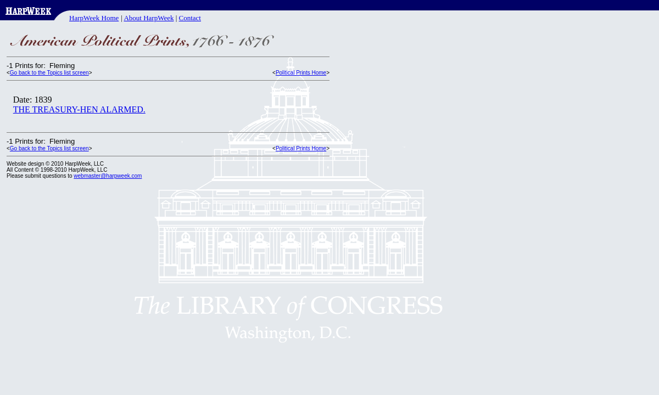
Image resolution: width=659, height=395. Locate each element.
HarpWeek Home (94, 18)
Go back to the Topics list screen (49, 73)
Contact (190, 18)
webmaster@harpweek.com (108, 176)
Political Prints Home (301, 73)
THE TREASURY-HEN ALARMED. (79, 109)
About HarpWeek (149, 18)
